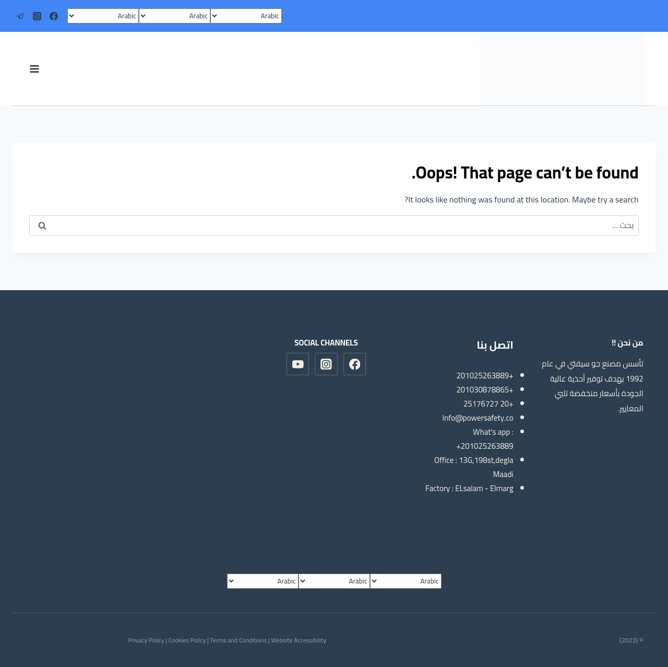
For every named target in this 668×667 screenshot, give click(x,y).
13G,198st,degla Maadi (486, 467)
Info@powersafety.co (478, 417)
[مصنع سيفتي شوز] (561, 68)
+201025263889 (484, 375)
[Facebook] (53, 16)
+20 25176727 (488, 403)
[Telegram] (20, 16)
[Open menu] (34, 69)
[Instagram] (37, 16)
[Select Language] (246, 15)
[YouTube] (298, 364)
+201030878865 (484, 389)
